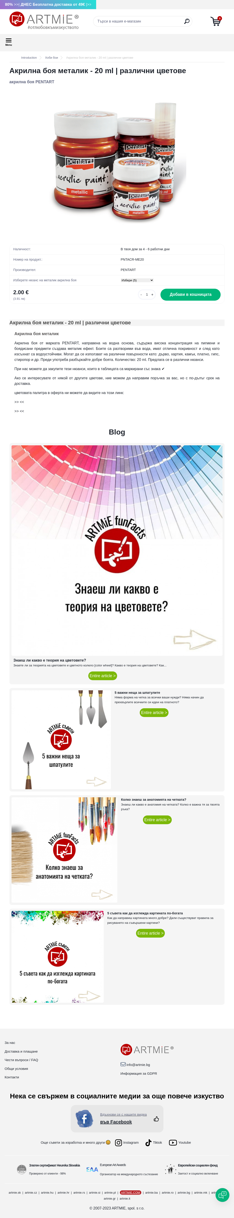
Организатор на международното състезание (129, 1174)
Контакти (12, 1077)
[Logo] (44, 20)
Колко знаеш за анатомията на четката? (153, 799)
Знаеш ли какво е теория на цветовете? (49, 660)
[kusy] (147, 294)
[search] (187, 23)
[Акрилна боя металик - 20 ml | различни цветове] (117, 161)
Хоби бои (51, 57)
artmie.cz (31, 1192)
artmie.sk (15, 1192)
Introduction (29, 57)
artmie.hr (63, 1192)
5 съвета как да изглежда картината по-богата (145, 913)
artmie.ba (151, 1192)
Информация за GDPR (139, 1073)
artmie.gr (110, 1198)
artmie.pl (110, 1192)
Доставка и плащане (21, 1051)
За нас (10, 1043)
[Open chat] (222, 1195)
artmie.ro (168, 1192)
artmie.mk (200, 1192)
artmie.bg (184, 1192)
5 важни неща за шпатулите (137, 692)
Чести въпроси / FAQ (21, 1060)
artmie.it (125, 1198)
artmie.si (94, 1192)
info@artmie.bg (138, 1065)
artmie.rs (79, 1192)
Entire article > (103, 676)
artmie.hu (47, 1192)
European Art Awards (113, 1165)
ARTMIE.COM (130, 1192)
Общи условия (16, 1069)
